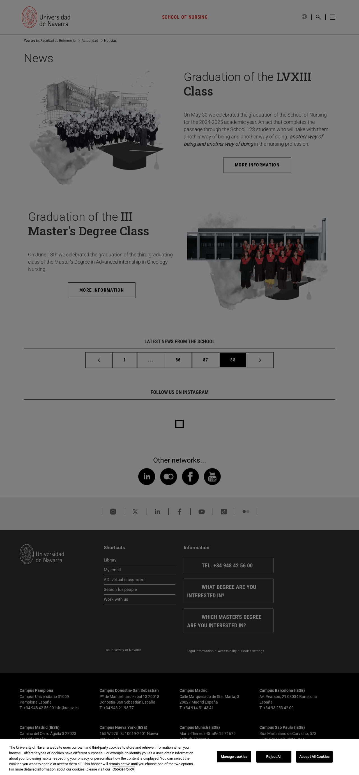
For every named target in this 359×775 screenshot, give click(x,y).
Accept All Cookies (314, 757)
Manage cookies (234, 757)
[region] (179, 757)
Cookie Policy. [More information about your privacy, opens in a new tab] (123, 769)
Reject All (273, 757)
